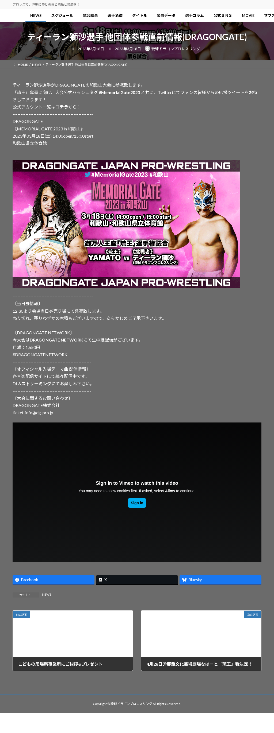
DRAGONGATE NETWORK (56, 339)
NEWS (46, 594)
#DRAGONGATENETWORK (40, 354)
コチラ (61, 106)
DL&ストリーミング (32, 383)
